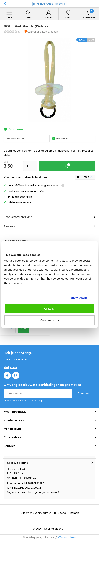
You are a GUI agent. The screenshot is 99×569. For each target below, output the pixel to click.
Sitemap (74, 512)
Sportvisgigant (53, 528)
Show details (79, 297)
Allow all (49, 308)
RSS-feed (60, 512)
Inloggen (48, 14)
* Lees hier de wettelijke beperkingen (24, 400)
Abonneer (84, 393)
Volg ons (10, 367)
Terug (5, 3)
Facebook (7, 374)
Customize (49, 320)
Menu (9, 14)
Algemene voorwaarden (36, 512)
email (24, 359)
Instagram (15, 374)
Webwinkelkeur (67, 537)
